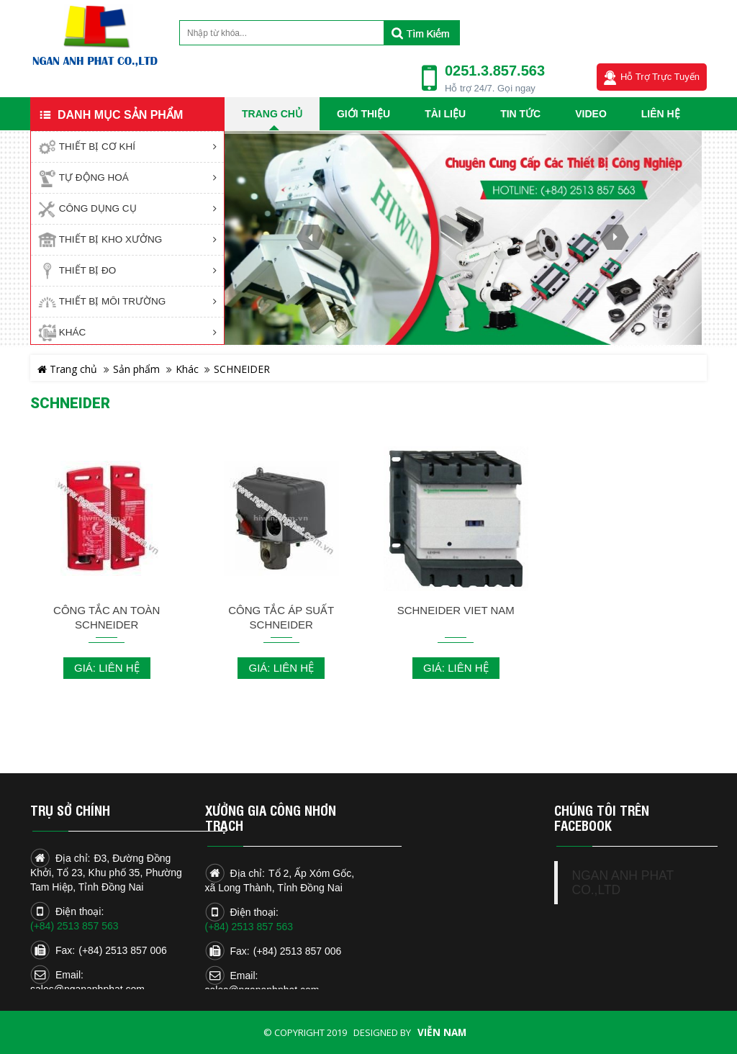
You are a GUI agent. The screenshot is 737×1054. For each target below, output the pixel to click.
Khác (187, 369)
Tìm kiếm (421, 33)
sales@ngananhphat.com (87, 989)
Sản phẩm (136, 369)
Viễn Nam (441, 1032)
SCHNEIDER (242, 369)
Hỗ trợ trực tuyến (660, 76)
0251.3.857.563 (495, 70)
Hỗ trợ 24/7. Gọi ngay (490, 88)
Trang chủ (67, 369)
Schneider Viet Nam (456, 610)
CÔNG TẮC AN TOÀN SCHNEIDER (106, 617)
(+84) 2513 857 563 (74, 926)
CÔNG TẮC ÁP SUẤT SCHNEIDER (281, 617)
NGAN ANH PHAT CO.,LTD (623, 882)
